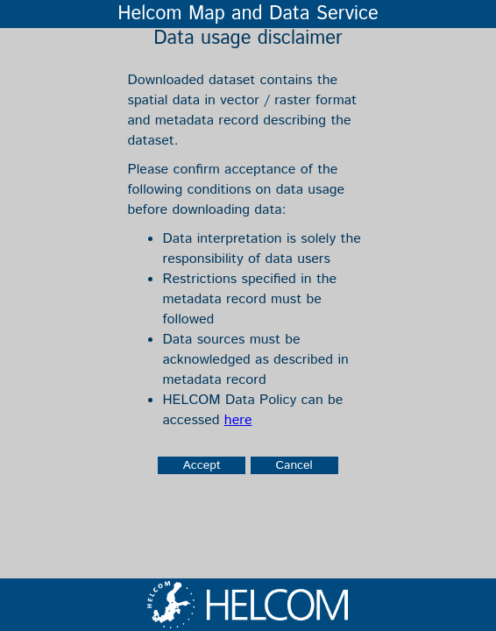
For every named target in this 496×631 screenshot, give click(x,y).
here (238, 420)
